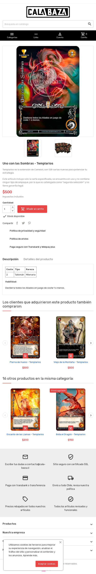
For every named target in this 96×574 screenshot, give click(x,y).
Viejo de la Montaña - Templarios (71, 362)
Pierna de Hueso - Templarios (25, 362)
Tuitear (23, 223)
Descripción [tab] (10, 259)
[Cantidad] (7, 209)
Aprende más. (30, 555)
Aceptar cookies (46, 564)
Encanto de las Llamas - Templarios (25, 434)
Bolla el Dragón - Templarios (70, 434)
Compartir (17, 223)
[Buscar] (48, 24)
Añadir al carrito (32, 209)
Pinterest (29, 223)
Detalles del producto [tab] (38, 259)
